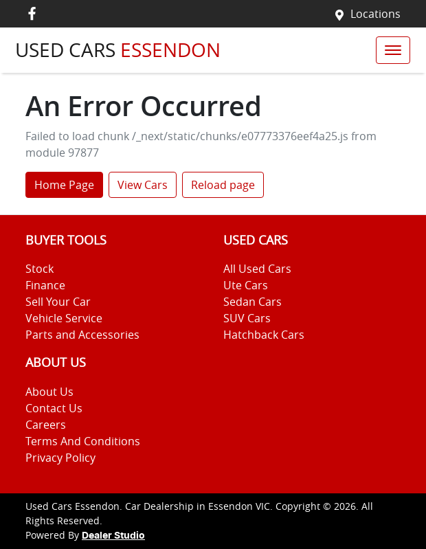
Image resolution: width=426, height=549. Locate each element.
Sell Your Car (58, 301)
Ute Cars (245, 285)
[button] (393, 50)
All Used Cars (257, 268)
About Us (49, 391)
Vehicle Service (63, 318)
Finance (45, 285)
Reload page (223, 184)
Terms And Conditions (82, 441)
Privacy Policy (60, 457)
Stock (39, 268)
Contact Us (53, 408)
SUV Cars (247, 318)
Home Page (64, 184)
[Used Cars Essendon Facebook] (34, 13)
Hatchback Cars (263, 334)
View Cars (142, 184)
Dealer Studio (113, 536)
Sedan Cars (252, 301)
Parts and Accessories (82, 334)
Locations (375, 13)
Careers (45, 424)
